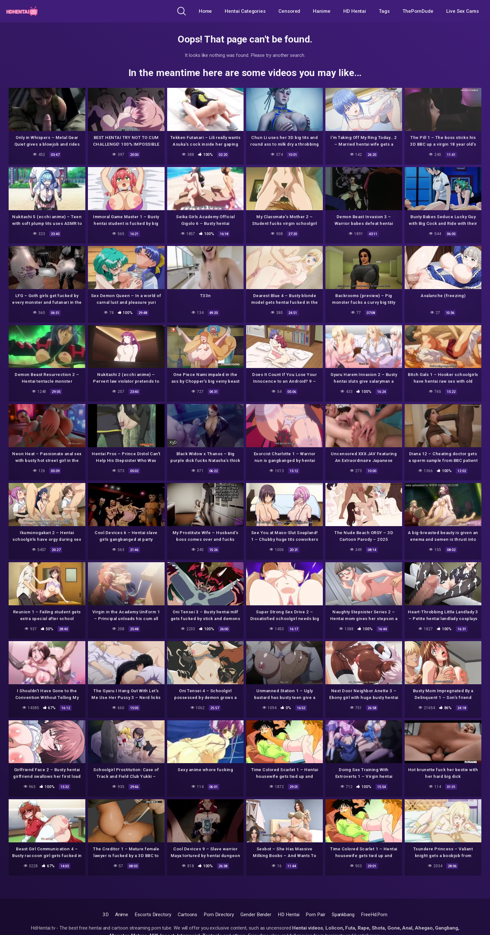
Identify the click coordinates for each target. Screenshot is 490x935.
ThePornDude (417, 11)
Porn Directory (219, 914)
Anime (121, 914)
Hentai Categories (245, 11)
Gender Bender (255, 914)
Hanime (322, 11)
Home (205, 11)
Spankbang (343, 914)
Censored (289, 11)
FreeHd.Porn (374, 914)
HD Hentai (354, 11)
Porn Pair (315, 914)
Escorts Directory (153, 914)
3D (106, 914)
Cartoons (187, 914)
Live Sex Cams (462, 11)
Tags (384, 11)
